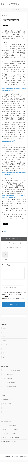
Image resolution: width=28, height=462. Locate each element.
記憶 (4, 355)
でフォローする (15, 243)
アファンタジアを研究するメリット (11, 372)
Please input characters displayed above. (13, 300)
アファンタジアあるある (9, 384)
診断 (4, 359)
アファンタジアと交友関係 (12, 439)
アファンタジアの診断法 (10, 427)
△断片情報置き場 (7, 380)
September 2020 (7, 406)
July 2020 (5, 414)
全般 (4, 330)
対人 (4, 334)
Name (3, 284)
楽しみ (5, 351)
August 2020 (6, 410)
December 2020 (7, 402)
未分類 (5, 347)
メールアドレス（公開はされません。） (10, 289)
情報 (5, 231)
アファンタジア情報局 (10, 4)
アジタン (3, 431)
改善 (4, 343)
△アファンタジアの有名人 (9, 389)
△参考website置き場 (8, 376)
